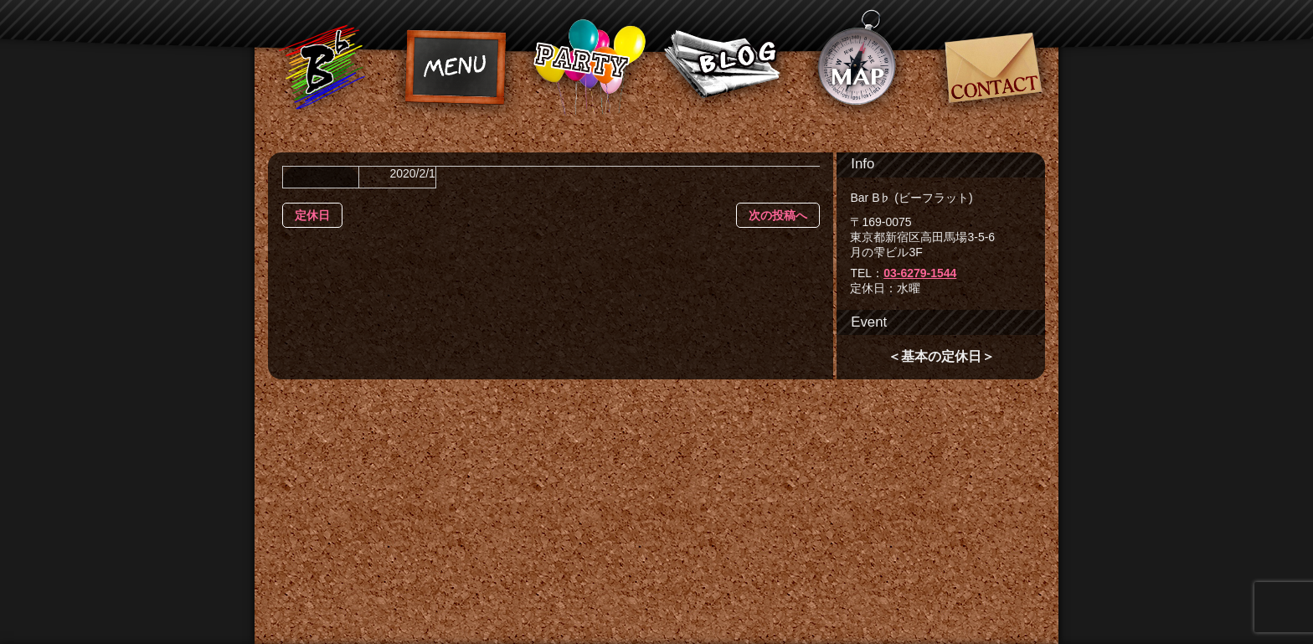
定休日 (312, 215)
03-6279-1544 (919, 273)
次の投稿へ (778, 215)
